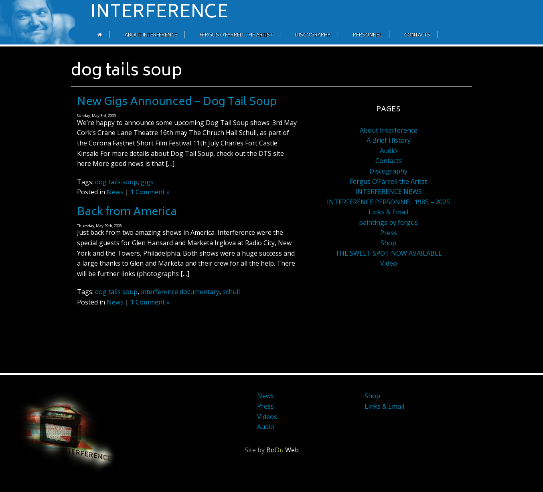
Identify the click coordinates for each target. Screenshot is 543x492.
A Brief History (389, 140)
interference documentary (180, 291)
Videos (267, 416)
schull (231, 291)
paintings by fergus (388, 222)
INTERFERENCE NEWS (388, 191)
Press (388, 232)
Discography (312, 34)
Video (388, 263)
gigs (147, 181)
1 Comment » (150, 192)
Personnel (367, 34)
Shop (388, 242)
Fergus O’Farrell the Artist (236, 34)
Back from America (127, 212)
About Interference (151, 34)
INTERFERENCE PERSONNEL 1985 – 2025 (388, 202)
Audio (388, 150)
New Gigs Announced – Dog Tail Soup (177, 102)
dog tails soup (116, 181)
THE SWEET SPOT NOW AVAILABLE (388, 253)
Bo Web (282, 450)
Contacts (417, 34)
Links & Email (388, 212)
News (115, 192)
